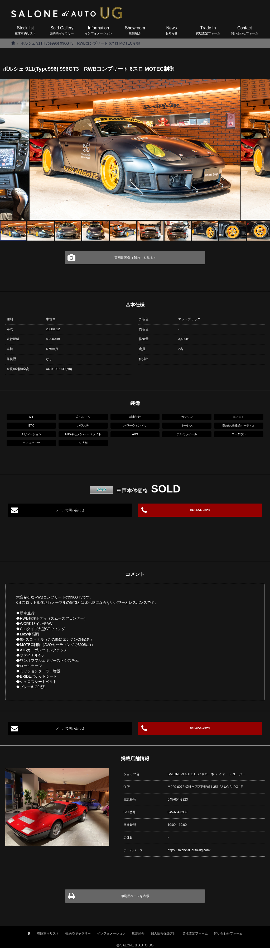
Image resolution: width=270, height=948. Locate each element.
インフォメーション (111, 933)
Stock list (25, 31)
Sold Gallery (62, 31)
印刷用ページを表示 (135, 896)
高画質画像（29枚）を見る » (134, 258)
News (171, 31)
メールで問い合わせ (70, 510)
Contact (244, 31)
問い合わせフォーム (228, 933)
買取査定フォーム (195, 933)
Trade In (208, 31)
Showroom (135, 31)
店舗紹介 (138, 933)
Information (98, 31)
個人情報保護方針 (163, 933)
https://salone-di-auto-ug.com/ (189, 850)
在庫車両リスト (48, 933)
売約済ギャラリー (78, 933)
